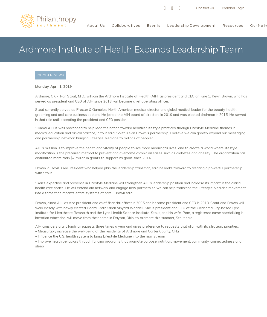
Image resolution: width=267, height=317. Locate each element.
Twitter (172, 8)
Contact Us (205, 8)
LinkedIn (179, 8)
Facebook (164, 8)
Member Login (233, 8)
